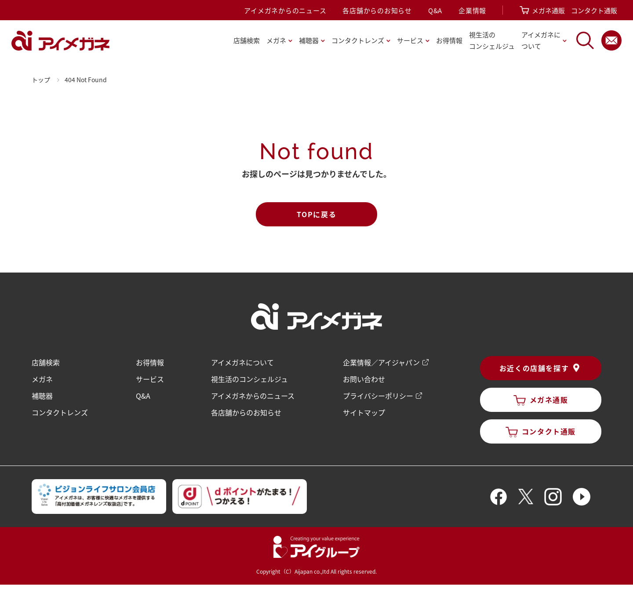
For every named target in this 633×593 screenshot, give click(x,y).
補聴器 (42, 395)
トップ (41, 79)
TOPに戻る (317, 214)
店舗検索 (246, 40)
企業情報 (472, 10)
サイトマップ (364, 412)
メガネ (42, 379)
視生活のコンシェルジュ (249, 379)
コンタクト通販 (594, 10)
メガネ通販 (548, 10)
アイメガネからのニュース (285, 10)
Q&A (435, 10)
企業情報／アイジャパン (381, 362)
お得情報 (449, 40)
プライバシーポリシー (378, 395)
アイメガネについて (242, 362)
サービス (150, 379)
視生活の (492, 41)
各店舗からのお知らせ (377, 10)
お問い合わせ (364, 379)
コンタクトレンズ (60, 412)
